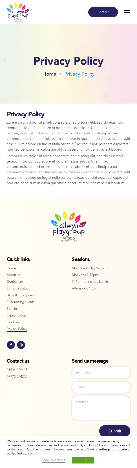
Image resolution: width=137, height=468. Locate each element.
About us (13, 275)
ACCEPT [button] (83, 460)
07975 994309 (17, 377)
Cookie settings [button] (53, 460)
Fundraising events (20, 302)
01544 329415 (17, 370)
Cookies (13, 322)
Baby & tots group (20, 295)
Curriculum (15, 282)
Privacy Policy (79, 74)
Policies (12, 309)
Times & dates (17, 288)
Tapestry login (17, 315)
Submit (114, 431)
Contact (103, 12)
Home (49, 74)
